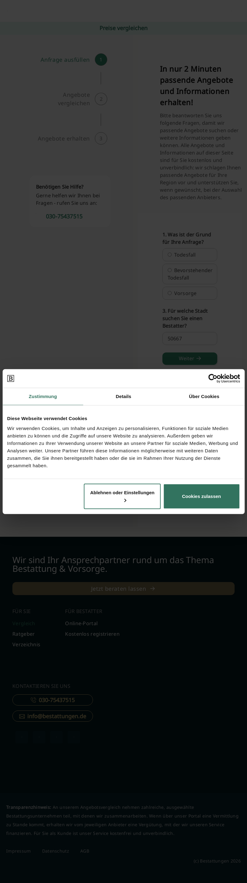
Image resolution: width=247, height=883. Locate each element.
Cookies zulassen (201, 496)
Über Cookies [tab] (204, 396)
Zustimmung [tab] (43, 396)
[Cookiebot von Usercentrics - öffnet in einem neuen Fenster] (213, 378)
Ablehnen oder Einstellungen (122, 496)
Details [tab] (123, 396)
